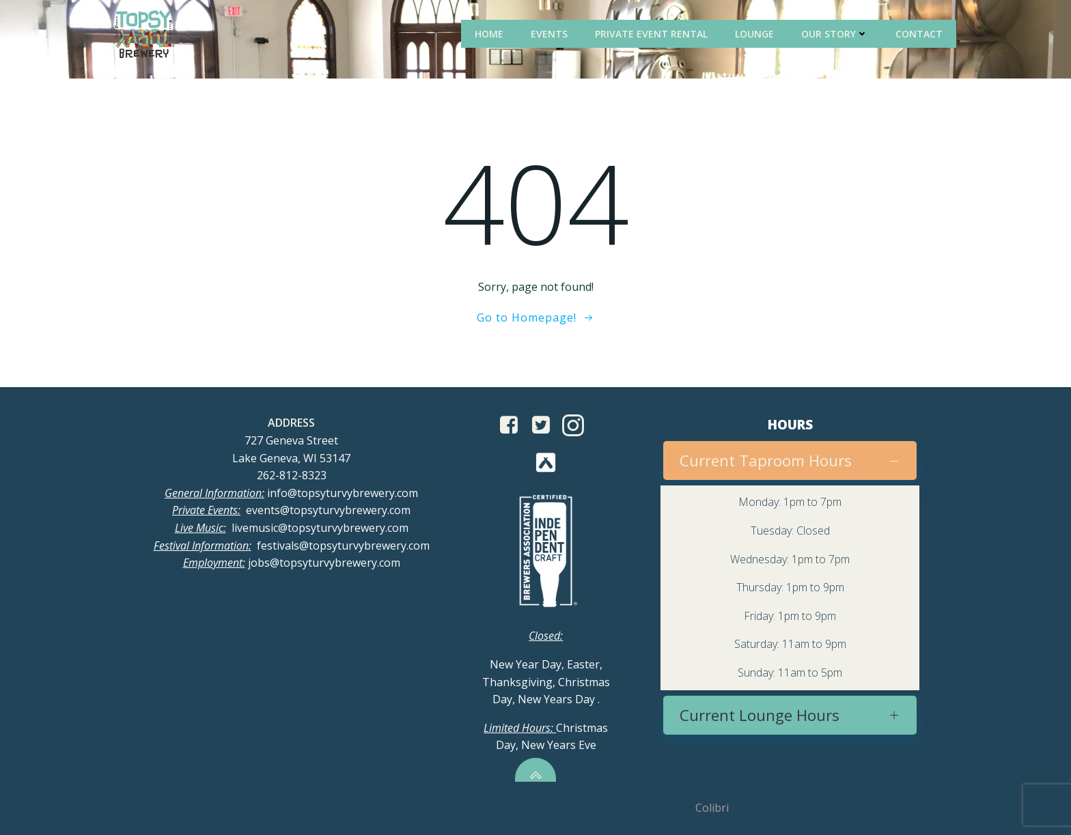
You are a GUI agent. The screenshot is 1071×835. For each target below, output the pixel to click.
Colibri (712, 807)
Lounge (754, 33)
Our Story (834, 33)
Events (549, 33)
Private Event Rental (651, 33)
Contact (919, 33)
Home (489, 33)
